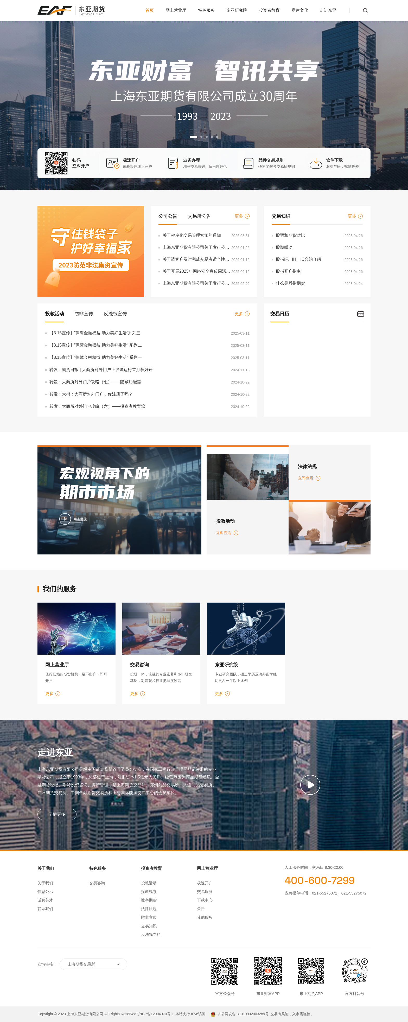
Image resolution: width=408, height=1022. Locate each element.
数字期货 (149, 900)
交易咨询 (97, 883)
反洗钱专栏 (151, 934)
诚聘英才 (45, 900)
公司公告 (167, 216)
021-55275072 (354, 893)
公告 (201, 908)
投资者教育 (269, 10)
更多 (242, 216)
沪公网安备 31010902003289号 (243, 1014)
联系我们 (45, 908)
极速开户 (205, 883)
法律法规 (149, 908)
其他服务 (205, 917)
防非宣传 (83, 313)
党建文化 (299, 10)
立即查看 (309, 478)
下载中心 (205, 900)
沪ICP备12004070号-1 (155, 1014)
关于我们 (45, 883)
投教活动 (54, 313)
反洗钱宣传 (115, 313)
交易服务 (205, 891)
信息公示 (45, 891)
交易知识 (281, 216)
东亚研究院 (236, 10)
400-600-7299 (320, 880)
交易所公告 (199, 216)
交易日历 (279, 313)
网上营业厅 (175, 10)
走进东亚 (328, 10)
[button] (193, 137)
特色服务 (206, 10)
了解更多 (57, 814)
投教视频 (149, 891)
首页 (149, 10)
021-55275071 (324, 893)
